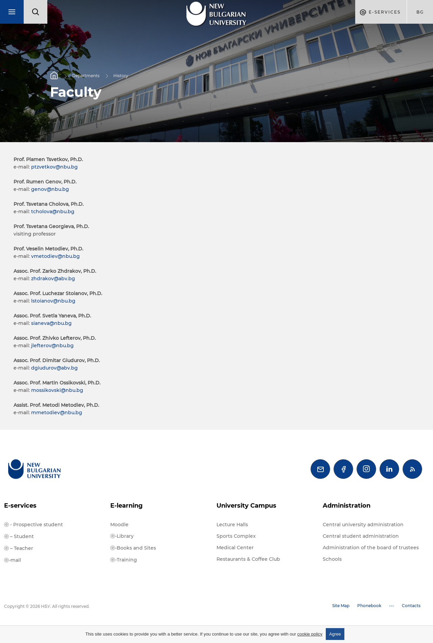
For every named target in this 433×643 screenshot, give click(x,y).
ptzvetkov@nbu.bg (54, 167)
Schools (332, 559)
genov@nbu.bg (50, 189)
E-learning (126, 505)
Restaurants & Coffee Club (248, 559)
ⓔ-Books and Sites (133, 548)
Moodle (119, 525)
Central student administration (361, 536)
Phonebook (369, 605)
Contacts (411, 605)
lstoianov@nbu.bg (53, 301)
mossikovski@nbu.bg (57, 390)
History (120, 75)
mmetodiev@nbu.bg (56, 412)
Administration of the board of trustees (371, 548)
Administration (346, 505)
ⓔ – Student (19, 536)
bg (420, 12)
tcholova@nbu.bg (52, 211)
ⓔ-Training (123, 560)
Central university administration (363, 525)
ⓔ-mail (12, 560)
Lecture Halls (232, 525)
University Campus (246, 505)
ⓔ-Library (122, 536)
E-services (20, 505)
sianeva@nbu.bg (51, 323)
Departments (85, 75)
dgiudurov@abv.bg (54, 368)
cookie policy (309, 634)
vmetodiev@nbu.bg (55, 256)
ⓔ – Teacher (18, 548)
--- (391, 605)
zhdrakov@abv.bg (53, 278)
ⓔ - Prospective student (33, 525)
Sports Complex (236, 536)
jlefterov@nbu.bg (52, 345)
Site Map (340, 605)
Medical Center (235, 548)
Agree (335, 634)
